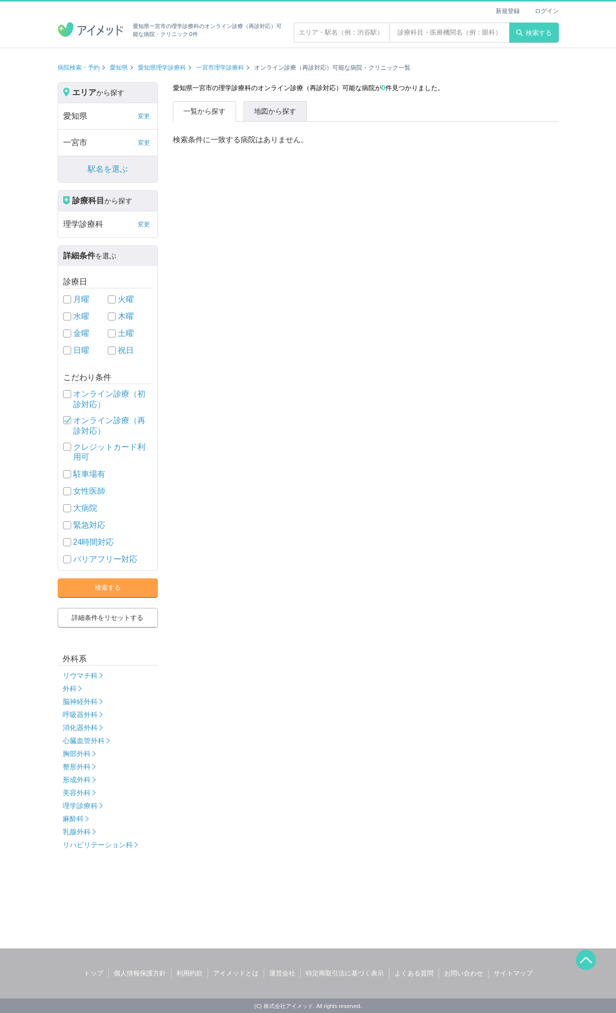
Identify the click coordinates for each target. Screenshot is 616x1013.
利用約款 (189, 973)
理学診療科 (80, 806)
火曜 (126, 299)
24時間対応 (93, 542)
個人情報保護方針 (140, 973)
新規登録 (508, 11)
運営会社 (282, 973)
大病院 (85, 508)
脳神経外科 (80, 702)
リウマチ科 (80, 675)
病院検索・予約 (79, 67)
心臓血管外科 (84, 741)
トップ (93, 973)
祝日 (126, 350)
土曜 (126, 333)
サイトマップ (513, 973)
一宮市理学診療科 (220, 67)
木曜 (126, 316)
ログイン (547, 11)
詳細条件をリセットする (107, 617)
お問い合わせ (463, 973)
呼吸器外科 (80, 715)
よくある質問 (414, 973)
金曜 (81, 333)
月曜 (81, 299)
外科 (70, 689)
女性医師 (89, 491)
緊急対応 (89, 525)
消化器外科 (80, 728)
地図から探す (275, 111)
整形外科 (77, 767)
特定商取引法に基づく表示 (345, 973)
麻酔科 (73, 819)
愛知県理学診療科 (162, 67)
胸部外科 (77, 754)
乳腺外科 (77, 832)
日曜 (81, 350)
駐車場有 (89, 474)
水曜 (81, 316)
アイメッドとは (236, 973)
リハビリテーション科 (98, 845)
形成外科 (77, 780)
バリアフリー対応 (105, 559)
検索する (534, 33)
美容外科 (77, 793)
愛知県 (119, 67)
